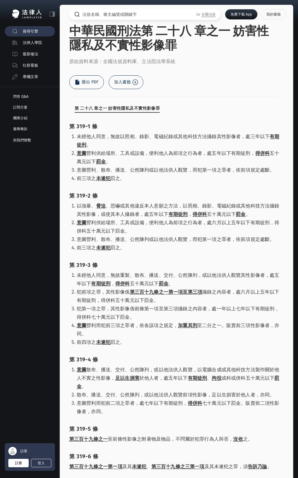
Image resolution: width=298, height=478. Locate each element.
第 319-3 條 (83, 265)
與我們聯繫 (22, 140)
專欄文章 (30, 76)
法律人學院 (32, 42)
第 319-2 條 (83, 196)
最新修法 (30, 54)
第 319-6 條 (84, 456)
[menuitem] (29, 31)
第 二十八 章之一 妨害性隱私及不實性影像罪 (117, 108)
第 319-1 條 (83, 126)
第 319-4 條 (83, 359)
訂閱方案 (20, 107)
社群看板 (30, 65)
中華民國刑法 (105, 31)
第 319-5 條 (83, 429)
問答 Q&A (20, 96)
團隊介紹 (20, 118)
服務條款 (20, 129)
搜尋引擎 (30, 31)
